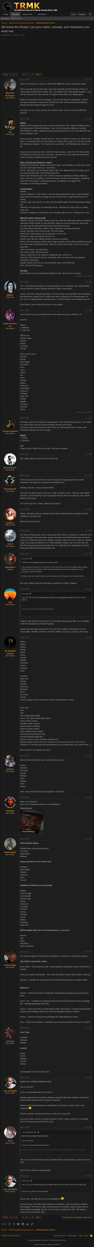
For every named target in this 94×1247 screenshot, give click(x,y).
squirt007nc (7, 35)
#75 (90, 839)
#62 (90, 118)
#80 (90, 1176)
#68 (90, 509)
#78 (90, 1077)
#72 (90, 637)
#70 (90, 554)
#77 (90, 1028)
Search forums (16, 18)
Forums (15, 14)
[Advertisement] (47, 55)
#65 (90, 418)
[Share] (86, 79)
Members (42, 14)
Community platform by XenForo (47, 1240)
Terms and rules (59, 1236)
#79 (90, 1127)
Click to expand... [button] (56, 614)
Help (80, 1236)
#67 (90, 475)
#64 (90, 310)
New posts (5, 18)
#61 (90, 79)
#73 (90, 756)
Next (38, 74)
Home (5, 14)
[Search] (90, 14)
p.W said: (25, 594)
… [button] (29, 74)
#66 (90, 454)
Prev (6, 74)
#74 (90, 797)
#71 (90, 589)
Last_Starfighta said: (29, 1132)
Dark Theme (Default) (10, 1236)
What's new (27, 14)
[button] (34, 14)
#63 (90, 282)
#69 (90, 530)
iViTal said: (26, 1181)
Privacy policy (72, 1236)
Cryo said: (25, 559)
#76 (90, 952)
